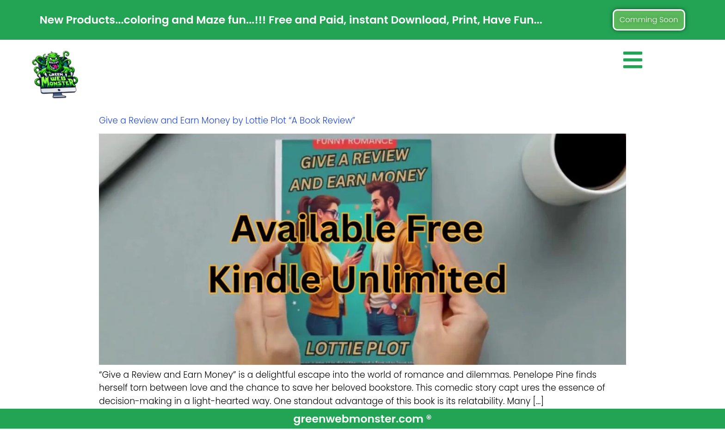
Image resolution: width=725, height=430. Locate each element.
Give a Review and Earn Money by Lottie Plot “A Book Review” (227, 121)
